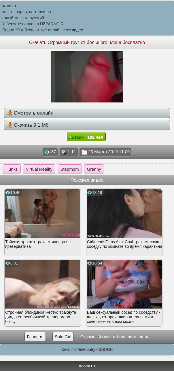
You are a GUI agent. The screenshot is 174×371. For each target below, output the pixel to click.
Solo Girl (63, 336)
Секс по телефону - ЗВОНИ (87, 349)
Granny (94, 169)
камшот (9, 5)
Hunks (11, 169)
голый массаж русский (23, 18)
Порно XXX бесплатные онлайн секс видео (42, 30)
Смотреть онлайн (29, 113)
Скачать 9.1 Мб (27, 125)
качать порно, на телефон (26, 11)
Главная (35, 336)
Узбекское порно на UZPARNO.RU (34, 24)
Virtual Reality (39, 169)
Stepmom (69, 169)
